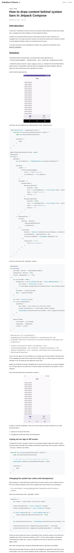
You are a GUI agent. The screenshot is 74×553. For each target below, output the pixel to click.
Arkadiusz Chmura (10, 2)
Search (70, 2)
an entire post (31, 488)
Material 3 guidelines (15, 47)
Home (11, 8)
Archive (64, 2)
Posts (15, 8)
